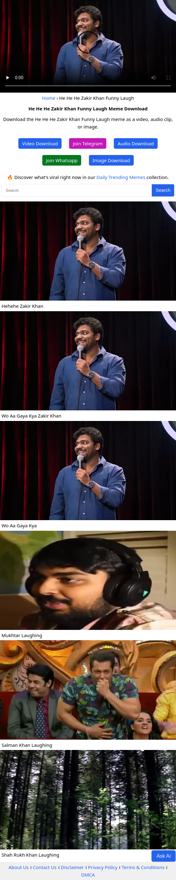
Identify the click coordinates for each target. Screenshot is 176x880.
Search (162, 190)
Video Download (40, 143)
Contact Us (45, 867)
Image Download (111, 160)
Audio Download (136, 143)
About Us (19, 867)
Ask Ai (164, 855)
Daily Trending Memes (120, 177)
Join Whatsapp (61, 160)
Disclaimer (72, 867)
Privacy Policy (103, 867)
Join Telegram (88, 143)
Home (48, 98)
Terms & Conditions (143, 867)
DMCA (88, 875)
